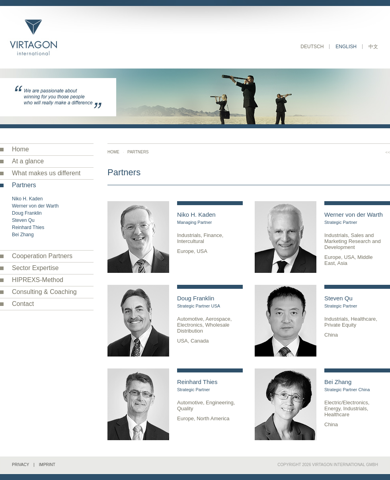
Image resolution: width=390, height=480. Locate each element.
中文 (373, 46)
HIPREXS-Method (37, 279)
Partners (24, 185)
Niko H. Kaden (27, 199)
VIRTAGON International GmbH (345, 464)
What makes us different (46, 173)
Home (20, 149)
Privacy (20, 464)
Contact (23, 303)
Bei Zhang (23, 234)
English (346, 46)
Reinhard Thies (28, 227)
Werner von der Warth (35, 206)
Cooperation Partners (42, 256)
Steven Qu (23, 220)
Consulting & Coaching (44, 291)
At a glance (28, 161)
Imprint (47, 464)
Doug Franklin (27, 213)
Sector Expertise (35, 267)
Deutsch (312, 46)
